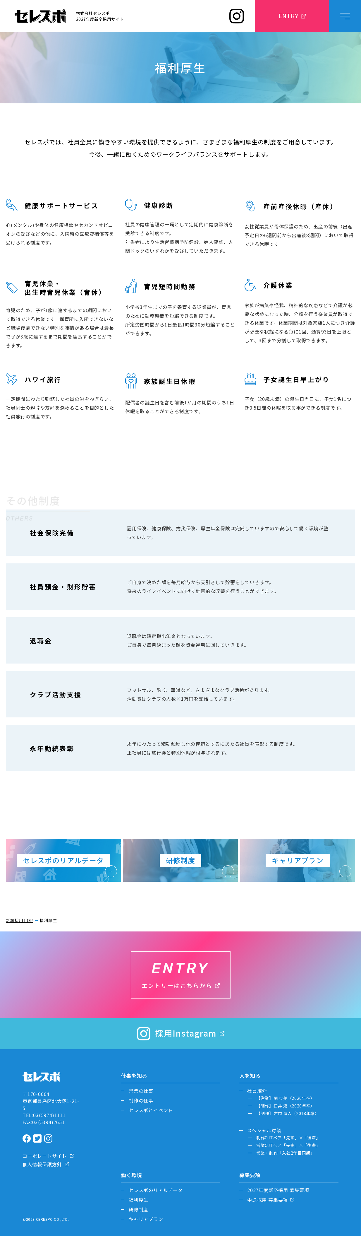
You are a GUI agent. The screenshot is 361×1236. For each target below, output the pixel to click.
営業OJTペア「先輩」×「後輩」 (288, 1145)
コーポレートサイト (45, 1156)
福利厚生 (138, 1199)
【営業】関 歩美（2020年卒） (285, 1098)
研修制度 (138, 1209)
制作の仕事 (141, 1100)
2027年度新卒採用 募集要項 (278, 1190)
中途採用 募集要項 (267, 1199)
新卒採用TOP (19, 920)
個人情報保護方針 (42, 1164)
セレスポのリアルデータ (156, 1190)
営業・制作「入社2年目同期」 (285, 1153)
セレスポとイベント (151, 1110)
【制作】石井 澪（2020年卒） (285, 1106)
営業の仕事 (141, 1090)
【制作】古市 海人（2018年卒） (287, 1113)
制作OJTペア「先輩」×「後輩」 (288, 1138)
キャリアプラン (146, 1219)
